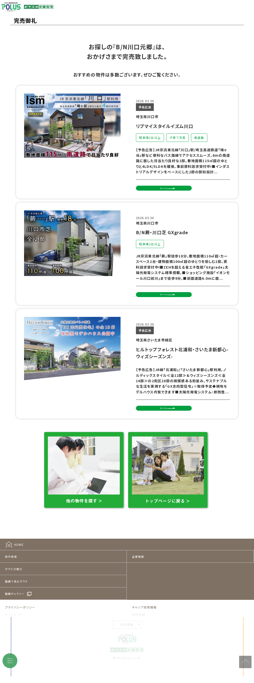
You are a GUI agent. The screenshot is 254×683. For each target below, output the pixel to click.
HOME (19, 556)
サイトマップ (13, 626)
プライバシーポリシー (20, 619)
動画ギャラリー (15, 605)
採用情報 (138, 626)
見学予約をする (197, 665)
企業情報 (138, 568)
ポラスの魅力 (13, 581)
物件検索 (11, 568)
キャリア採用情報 (144, 619)
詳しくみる (175, 192)
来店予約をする (76, 665)
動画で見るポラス (16, 593)
